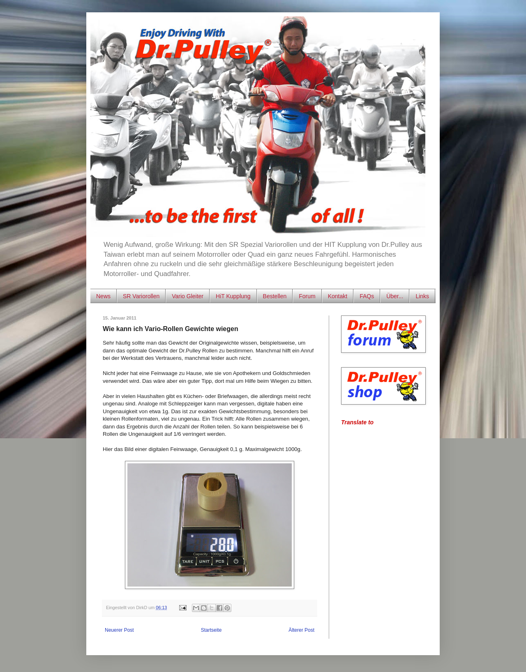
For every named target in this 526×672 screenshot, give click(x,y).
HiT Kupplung (233, 296)
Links (422, 296)
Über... (394, 296)
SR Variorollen (141, 296)
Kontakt (337, 296)
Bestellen (275, 296)
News (103, 296)
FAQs (367, 296)
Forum (307, 296)
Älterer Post (301, 630)
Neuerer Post (119, 630)
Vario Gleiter (187, 296)
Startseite (211, 630)
